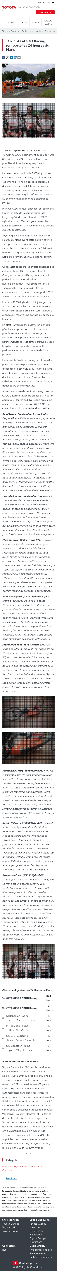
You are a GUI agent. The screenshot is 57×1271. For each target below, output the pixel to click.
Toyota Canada (10, 1223)
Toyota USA (8, 1227)
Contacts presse (28, 1262)
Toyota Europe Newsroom (38, 1239)
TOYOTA (23, 22)
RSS (4, 1249)
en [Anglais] (49, 2)
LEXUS (35, 22)
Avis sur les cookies (41, 1249)
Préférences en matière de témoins (41, 1254)
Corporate (8, 1170)
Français (7, 1166)
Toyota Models (21, 1166)
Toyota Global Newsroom (38, 1225)
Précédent (11, 1178)
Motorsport (38, 1166)
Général (9, 22)
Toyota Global (10, 1230)
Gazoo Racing (48, 22)
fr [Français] (53, 2)
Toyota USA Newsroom (36, 1232)
